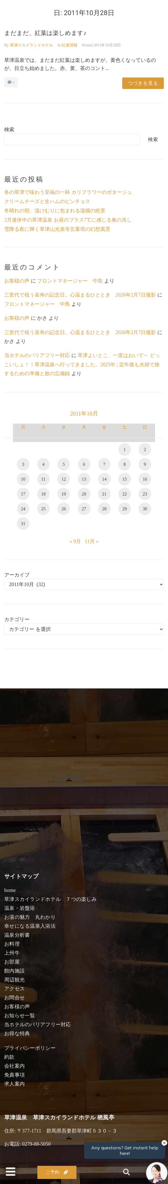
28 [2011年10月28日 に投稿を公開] (104, 508)
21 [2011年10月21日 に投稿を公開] (104, 494)
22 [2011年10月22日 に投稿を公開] (124, 494)
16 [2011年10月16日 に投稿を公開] (145, 479)
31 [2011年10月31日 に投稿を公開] (23, 523)
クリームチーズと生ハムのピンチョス (47, 201)
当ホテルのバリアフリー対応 (37, 355)
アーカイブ (16, 575)
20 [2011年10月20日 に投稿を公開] (84, 494)
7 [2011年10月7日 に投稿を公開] (104, 464)
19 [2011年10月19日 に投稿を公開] (64, 494)
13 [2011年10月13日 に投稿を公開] (84, 479)
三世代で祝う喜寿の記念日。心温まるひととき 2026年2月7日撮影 (80, 295)
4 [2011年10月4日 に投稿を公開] (43, 464)
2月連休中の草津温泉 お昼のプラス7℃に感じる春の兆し (68, 220)
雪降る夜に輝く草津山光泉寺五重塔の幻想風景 (57, 229)
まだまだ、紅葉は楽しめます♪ (45, 33)
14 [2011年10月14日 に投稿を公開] (104, 479)
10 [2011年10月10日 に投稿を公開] (23, 479)
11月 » (92, 541)
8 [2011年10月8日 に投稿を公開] (124, 464)
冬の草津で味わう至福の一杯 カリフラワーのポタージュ (68, 192)
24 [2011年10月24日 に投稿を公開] (23, 508)
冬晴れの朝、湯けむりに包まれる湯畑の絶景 (54, 210)
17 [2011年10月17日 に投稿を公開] (23, 494)
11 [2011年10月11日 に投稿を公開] (43, 479)
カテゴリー (16, 619)
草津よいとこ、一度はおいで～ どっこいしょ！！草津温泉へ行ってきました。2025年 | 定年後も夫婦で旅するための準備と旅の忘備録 (82, 364)
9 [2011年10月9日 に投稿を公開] (145, 464)
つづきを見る (143, 83)
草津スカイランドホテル (31, 45)
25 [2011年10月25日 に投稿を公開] (43, 508)
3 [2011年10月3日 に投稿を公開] (23, 464)
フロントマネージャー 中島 (70, 281)
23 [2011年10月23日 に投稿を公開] (145, 494)
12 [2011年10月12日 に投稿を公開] (64, 479)
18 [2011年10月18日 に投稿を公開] (43, 494)
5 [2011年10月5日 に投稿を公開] (64, 464)
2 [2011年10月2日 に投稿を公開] (145, 449)
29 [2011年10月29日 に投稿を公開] (124, 508)
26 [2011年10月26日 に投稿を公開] (64, 508)
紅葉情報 (70, 45)
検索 (9, 129)
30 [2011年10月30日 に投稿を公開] (145, 508)
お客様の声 (16, 281)
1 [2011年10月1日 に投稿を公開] (124, 449)
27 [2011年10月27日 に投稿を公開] (84, 508)
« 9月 (75, 541)
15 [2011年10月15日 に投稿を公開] (124, 479)
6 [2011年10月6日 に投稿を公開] (84, 464)
